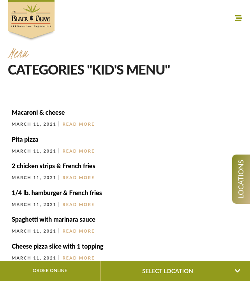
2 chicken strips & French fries (53, 165)
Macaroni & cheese (38, 112)
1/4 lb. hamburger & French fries (57, 192)
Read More (79, 123)
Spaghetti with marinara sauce (53, 219)
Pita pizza (25, 139)
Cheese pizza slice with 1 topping (58, 246)
